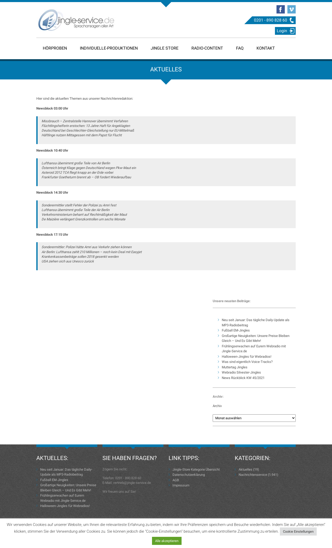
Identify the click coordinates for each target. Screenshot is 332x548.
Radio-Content (207, 48)
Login (282, 30)
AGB (175, 480)
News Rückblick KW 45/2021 (243, 378)
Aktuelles (245, 469)
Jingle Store (164, 48)
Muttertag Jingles (234, 367)
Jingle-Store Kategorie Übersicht (196, 469)
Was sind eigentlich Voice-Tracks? (247, 362)
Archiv (217, 406)
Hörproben (55, 48)
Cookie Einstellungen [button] (298, 531)
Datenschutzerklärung (188, 475)
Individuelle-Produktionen (109, 48)
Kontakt (266, 48)
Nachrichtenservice (253, 475)
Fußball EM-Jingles (236, 330)
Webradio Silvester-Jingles (241, 372)
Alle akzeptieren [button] (166, 541)
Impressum (180, 485)
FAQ (240, 48)
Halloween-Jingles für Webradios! (246, 356)
